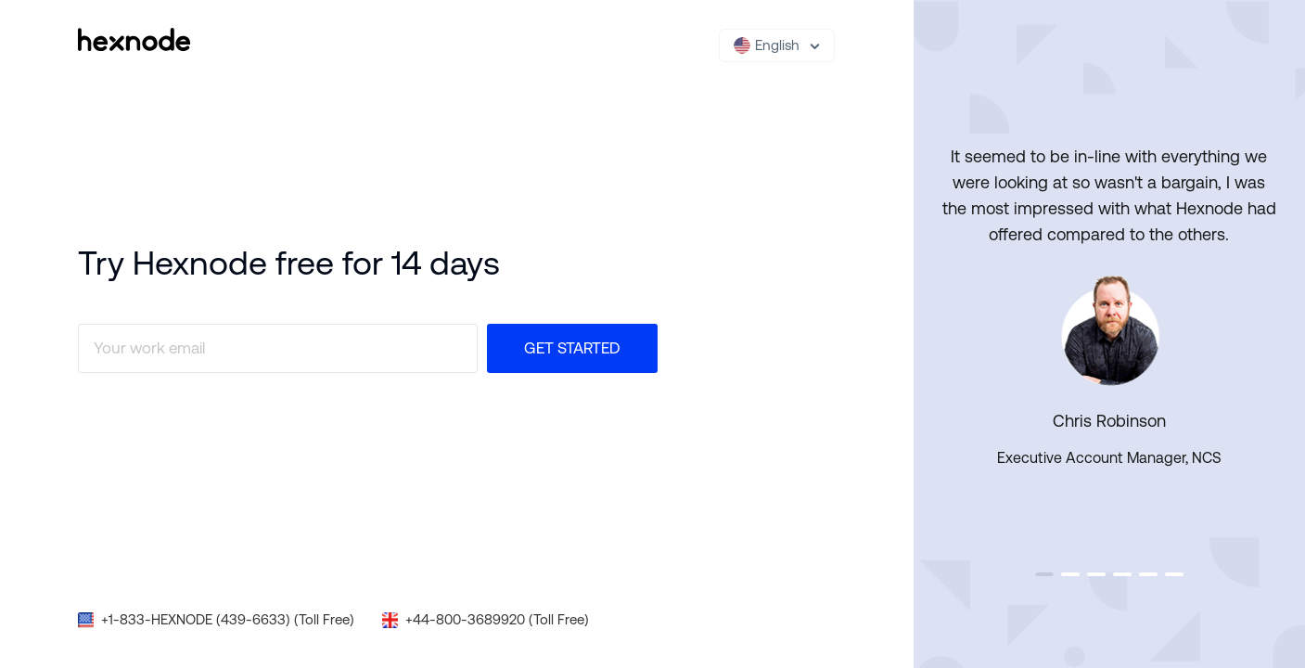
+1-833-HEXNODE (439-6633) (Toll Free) (227, 619)
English (767, 45)
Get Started (572, 348)
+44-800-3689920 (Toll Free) (497, 619)
